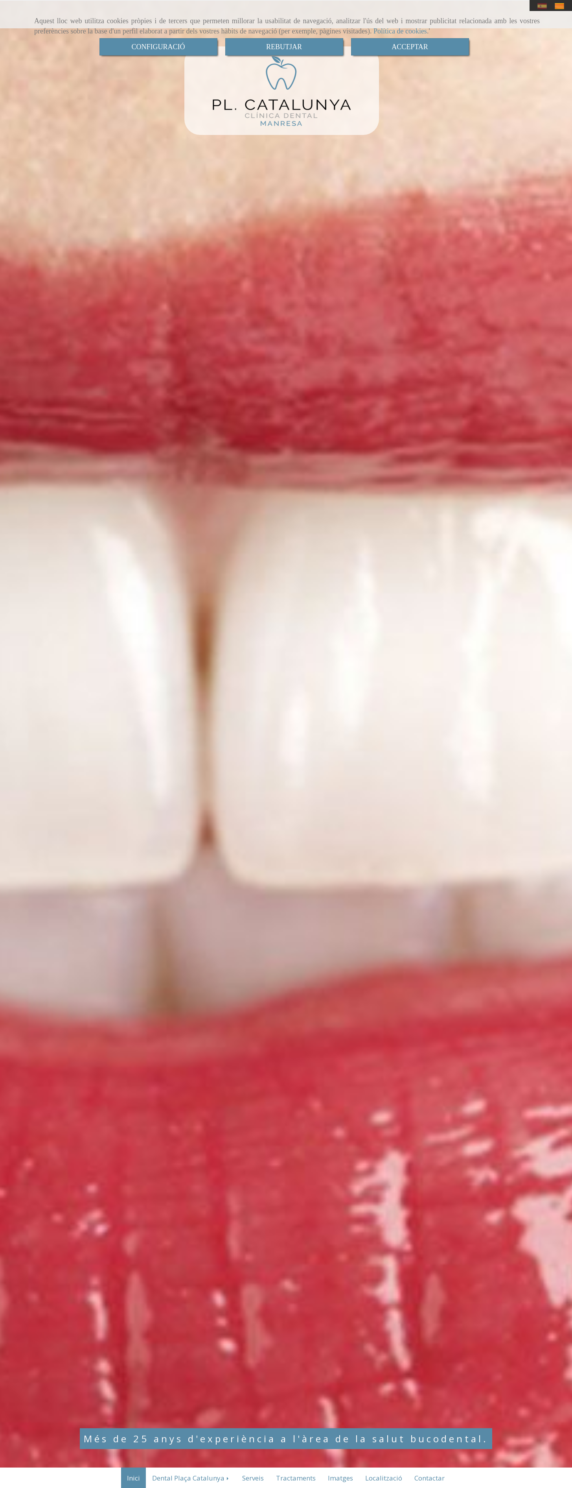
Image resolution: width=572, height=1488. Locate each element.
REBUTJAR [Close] (284, 47)
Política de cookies (400, 31)
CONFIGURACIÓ (158, 47)
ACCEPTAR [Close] (410, 47)
